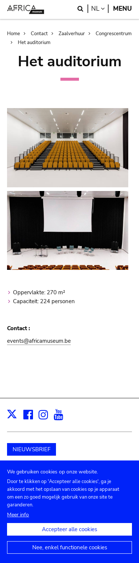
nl (100, 8)
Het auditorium (34, 42)
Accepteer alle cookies (69, 535)
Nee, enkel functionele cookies (69, 553)
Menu (122, 8)
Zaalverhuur (72, 33)
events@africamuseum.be (39, 341)
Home (13, 33)
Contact (39, 33)
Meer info (18, 521)
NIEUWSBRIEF (31, 449)
